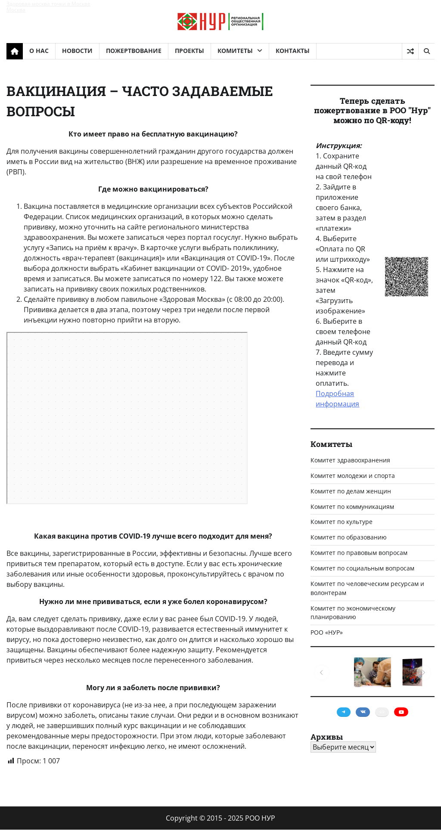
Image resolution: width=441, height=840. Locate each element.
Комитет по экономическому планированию (353, 612)
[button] (322, 672)
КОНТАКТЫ (293, 50)
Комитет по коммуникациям (352, 506)
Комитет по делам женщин (351, 491)
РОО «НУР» (327, 632)
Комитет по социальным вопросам (362, 568)
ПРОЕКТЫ (189, 50)
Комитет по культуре (342, 522)
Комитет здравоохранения (350, 460)
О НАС (39, 50)
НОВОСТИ (77, 50)
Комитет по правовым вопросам (359, 553)
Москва (15, 9)
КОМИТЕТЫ (235, 50)
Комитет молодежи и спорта (353, 475)
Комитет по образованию (349, 537)
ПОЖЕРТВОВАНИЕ (133, 50)
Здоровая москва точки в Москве (48, 3)
